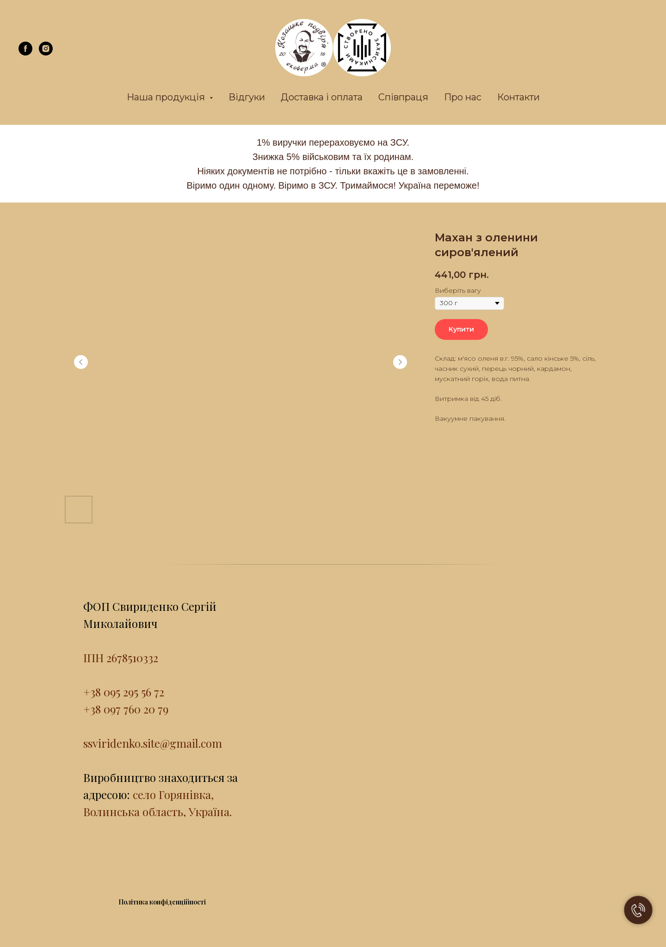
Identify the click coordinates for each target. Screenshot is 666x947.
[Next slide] (400, 362)
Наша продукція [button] (167, 97)
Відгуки (246, 97)
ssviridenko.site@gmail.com (152, 743)
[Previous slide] (81, 362)
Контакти (518, 97)
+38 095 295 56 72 (123, 691)
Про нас (462, 97)
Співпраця (403, 97)
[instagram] (46, 53)
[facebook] (25, 53)
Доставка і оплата (322, 97)
